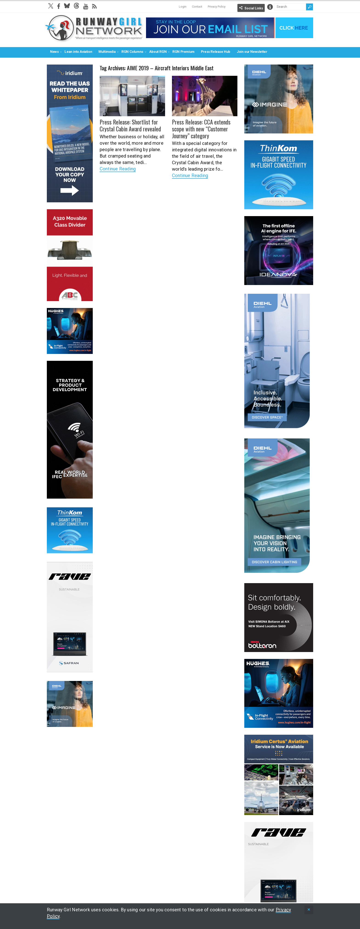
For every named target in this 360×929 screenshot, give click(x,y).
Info (270, 7)
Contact (197, 6)
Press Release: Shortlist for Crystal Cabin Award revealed (129, 125)
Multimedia (106, 52)
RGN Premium (183, 52)
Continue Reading (118, 168)
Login (182, 6)
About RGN (157, 52)
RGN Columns (132, 52)
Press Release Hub (215, 52)
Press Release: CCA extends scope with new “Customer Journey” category (199, 128)
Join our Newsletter (252, 52)
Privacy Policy (216, 6)
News (54, 52)
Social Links (254, 8)
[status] (308, 910)
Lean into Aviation (78, 52)
